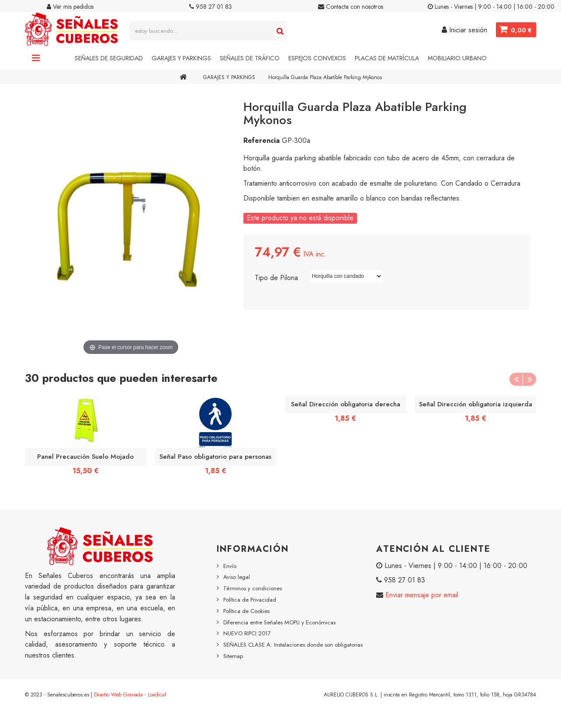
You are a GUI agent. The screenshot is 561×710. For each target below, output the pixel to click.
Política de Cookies (246, 611)
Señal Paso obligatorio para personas (215, 456)
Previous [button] (516, 379)
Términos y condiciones (252, 588)
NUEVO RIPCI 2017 (247, 633)
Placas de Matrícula (387, 58)
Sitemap (233, 656)
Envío (229, 566)
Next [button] (529, 379)
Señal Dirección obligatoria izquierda (475, 404)
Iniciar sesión (464, 30)
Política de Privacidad (249, 600)
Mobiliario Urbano (457, 58)
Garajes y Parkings (181, 58)
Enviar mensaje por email (420, 595)
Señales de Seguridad (109, 58)
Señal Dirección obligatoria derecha (345, 404)
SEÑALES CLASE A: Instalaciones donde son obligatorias (293, 645)
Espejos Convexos (317, 58)
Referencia (261, 140)
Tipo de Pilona (277, 278)
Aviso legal (236, 577)
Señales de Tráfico (250, 58)
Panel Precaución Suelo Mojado (85, 456)
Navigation (36, 58)
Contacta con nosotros (350, 6)
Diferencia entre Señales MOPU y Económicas (279, 622)
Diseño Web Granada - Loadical (130, 695)
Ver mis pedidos (70, 6)
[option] (86, 438)
